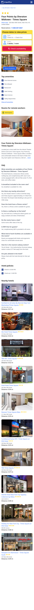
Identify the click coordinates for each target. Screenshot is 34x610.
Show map (4, 22)
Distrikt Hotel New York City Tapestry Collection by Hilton (13, 496)
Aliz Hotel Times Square (9, 332)
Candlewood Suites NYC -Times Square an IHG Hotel (15, 440)
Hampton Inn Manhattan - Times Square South (15, 554)
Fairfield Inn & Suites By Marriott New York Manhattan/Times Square (15, 304)
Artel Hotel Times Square (9, 385)
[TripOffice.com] (6, 2)
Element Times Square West (10, 412)
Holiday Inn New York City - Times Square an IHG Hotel (16, 525)
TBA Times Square (7, 468)
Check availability (17, 49)
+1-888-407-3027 (17, 28)
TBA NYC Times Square (9, 359)
